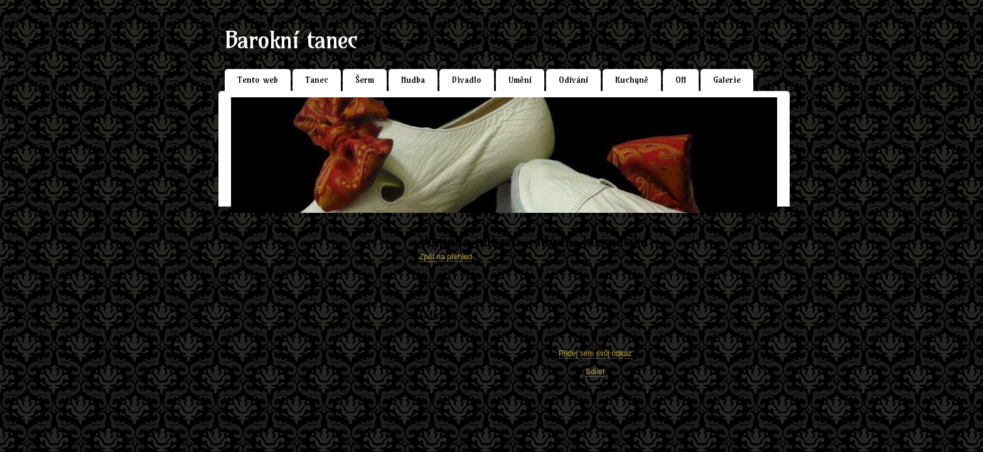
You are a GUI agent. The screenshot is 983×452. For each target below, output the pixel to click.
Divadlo (466, 79)
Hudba (413, 79)
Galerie (727, 79)
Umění (520, 79)
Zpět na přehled (445, 256)
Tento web (257, 79)
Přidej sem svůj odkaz (595, 353)
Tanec (316, 79)
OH (680, 79)
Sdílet (595, 371)
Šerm (364, 79)
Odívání (573, 79)
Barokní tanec (291, 40)
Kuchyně (631, 79)
